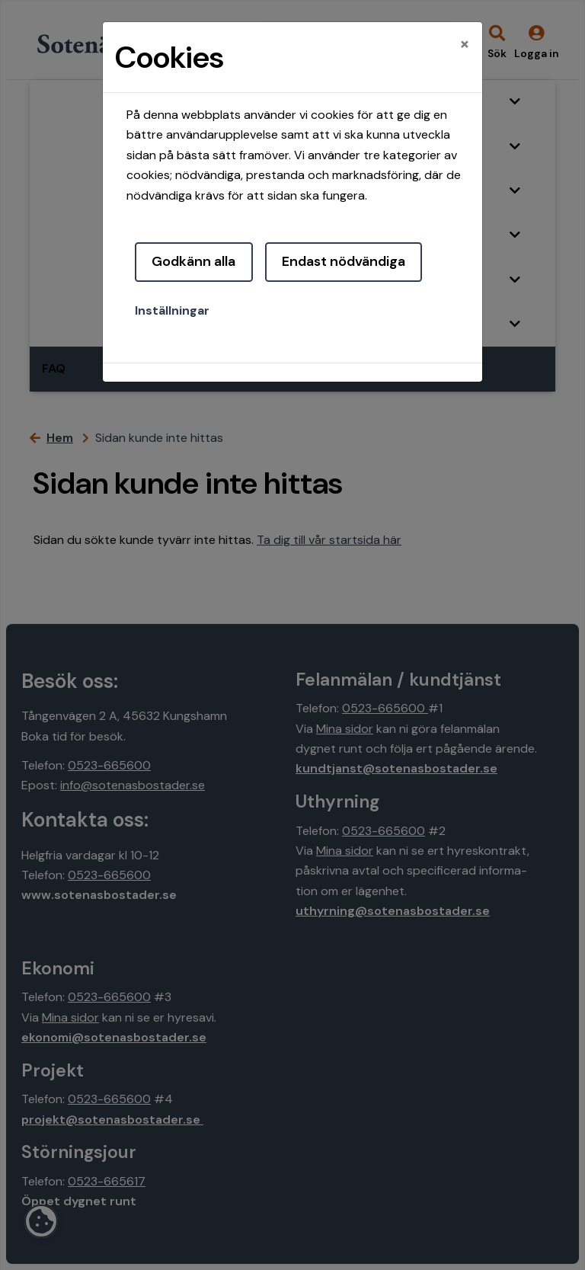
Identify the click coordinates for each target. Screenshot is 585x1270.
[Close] (464, 43)
